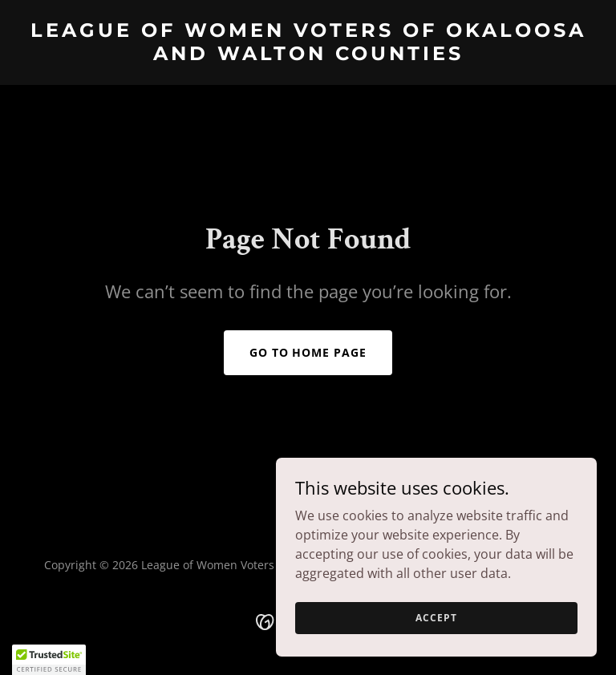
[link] (308, 55)
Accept (435, 617)
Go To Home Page (308, 352)
